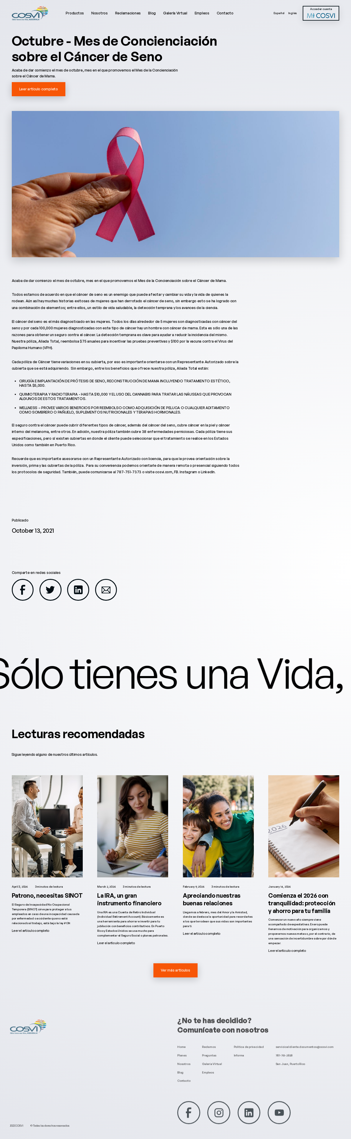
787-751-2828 (284, 1049)
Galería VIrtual (212, 1058)
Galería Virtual (175, 13)
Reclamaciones (128, 13)
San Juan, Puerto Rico (290, 1058)
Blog (152, 13)
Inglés (292, 13)
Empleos (202, 13)
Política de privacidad (249, 1041)
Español (279, 13)
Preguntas (209, 1049)
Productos (75, 13)
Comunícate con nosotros (223, 1024)
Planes (182, 1049)
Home (181, 1041)
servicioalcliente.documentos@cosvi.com (305, 1041)
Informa (239, 1049)
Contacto (225, 13)
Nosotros (99, 13)
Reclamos (209, 1041)
